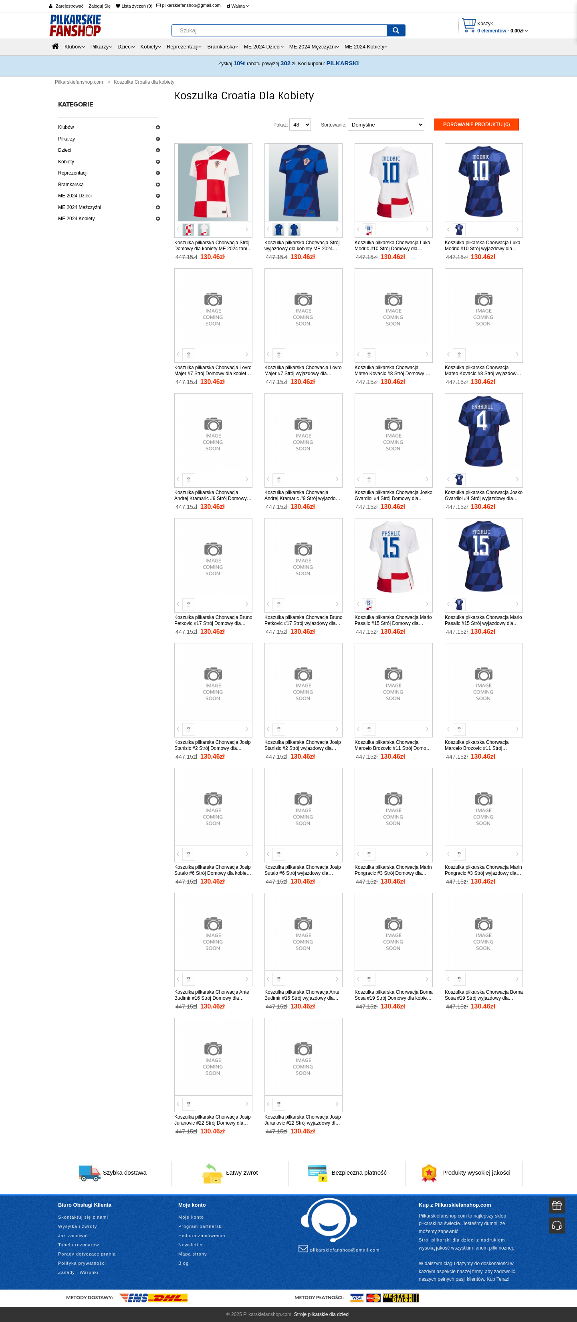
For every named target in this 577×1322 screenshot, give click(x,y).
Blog (183, 1262)
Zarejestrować (69, 6)
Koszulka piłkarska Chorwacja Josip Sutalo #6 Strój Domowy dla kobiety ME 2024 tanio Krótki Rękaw (212, 872)
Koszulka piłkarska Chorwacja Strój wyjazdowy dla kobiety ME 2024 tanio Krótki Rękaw (301, 248)
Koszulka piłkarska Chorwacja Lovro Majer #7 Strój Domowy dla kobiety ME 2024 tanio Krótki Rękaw (213, 373)
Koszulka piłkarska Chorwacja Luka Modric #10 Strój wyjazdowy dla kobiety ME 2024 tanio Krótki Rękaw (483, 248)
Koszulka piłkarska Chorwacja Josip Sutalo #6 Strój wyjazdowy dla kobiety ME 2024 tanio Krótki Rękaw (303, 872)
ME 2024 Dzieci (75, 196)
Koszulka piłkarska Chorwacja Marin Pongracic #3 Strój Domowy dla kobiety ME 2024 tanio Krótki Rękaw (393, 872)
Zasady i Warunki (78, 1271)
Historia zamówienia (201, 1234)
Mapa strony (192, 1253)
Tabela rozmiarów (78, 1244)
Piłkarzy (66, 139)
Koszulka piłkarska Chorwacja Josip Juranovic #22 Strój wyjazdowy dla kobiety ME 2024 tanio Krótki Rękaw (303, 1122)
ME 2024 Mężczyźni (79, 207)
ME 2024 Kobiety (76, 218)
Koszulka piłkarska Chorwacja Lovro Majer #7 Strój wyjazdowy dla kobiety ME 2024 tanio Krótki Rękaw (303, 373)
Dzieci (64, 150)
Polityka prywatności (82, 1262)
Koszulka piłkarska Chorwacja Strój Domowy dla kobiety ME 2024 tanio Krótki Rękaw (212, 248)
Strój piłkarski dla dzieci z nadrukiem (462, 1239)
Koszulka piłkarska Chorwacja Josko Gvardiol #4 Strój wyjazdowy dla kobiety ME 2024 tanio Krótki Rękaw (484, 497)
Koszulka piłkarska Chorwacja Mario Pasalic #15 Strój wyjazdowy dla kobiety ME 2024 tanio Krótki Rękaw (483, 622)
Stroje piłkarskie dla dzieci (321, 1313)
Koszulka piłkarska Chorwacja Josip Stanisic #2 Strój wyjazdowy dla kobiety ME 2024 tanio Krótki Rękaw (303, 747)
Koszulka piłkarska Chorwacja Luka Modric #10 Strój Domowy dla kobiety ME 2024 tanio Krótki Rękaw (393, 248)
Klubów (66, 127)
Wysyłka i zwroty (77, 1225)
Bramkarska (71, 184)
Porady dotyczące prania (87, 1253)
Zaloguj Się (100, 6)
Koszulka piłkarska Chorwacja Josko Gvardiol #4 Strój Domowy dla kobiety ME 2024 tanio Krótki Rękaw (393, 497)
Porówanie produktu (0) (476, 124)
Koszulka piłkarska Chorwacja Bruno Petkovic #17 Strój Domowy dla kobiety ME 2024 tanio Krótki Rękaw (213, 622)
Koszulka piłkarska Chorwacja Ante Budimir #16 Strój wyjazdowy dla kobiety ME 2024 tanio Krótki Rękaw (303, 997)
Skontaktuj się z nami (83, 1216)
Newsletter (190, 1244)
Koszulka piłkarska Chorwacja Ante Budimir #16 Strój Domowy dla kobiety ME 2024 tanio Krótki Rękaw (213, 997)
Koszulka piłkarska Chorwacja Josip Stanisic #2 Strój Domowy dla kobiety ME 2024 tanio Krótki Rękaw (213, 747)
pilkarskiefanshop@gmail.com (188, 5)
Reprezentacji (72, 173)
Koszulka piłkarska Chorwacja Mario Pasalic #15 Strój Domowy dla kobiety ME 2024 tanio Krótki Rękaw (393, 622)
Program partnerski (200, 1225)
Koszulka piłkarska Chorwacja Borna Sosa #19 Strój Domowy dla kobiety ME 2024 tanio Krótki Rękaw (394, 997)
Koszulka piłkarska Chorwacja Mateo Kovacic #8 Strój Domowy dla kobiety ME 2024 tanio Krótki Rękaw (393, 373)
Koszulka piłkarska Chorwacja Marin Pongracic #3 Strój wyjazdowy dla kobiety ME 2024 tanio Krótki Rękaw (483, 872)
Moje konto (191, 1216)
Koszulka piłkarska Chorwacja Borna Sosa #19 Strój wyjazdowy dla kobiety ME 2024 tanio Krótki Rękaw (484, 997)
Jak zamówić (73, 1234)
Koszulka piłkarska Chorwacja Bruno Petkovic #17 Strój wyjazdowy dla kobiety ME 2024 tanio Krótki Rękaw (303, 622)
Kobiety (66, 162)
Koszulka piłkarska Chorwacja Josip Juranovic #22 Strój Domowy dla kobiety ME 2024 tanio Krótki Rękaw (213, 1122)
